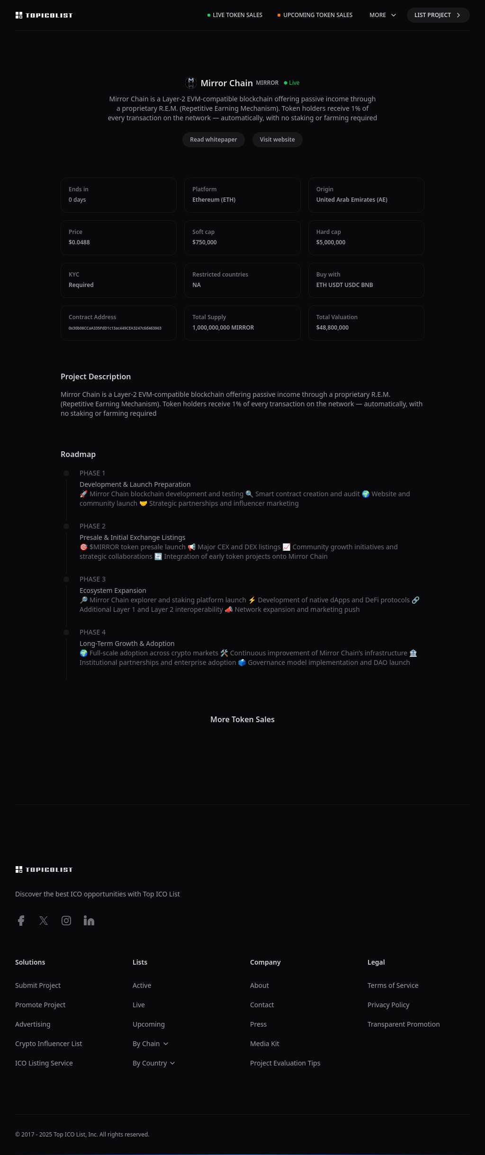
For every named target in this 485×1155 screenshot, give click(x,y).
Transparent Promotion (404, 1024)
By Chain (151, 1043)
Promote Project (40, 1004)
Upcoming (149, 1024)
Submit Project (38, 985)
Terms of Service (393, 985)
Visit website (277, 139)
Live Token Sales (235, 15)
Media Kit (264, 1043)
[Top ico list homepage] (44, 15)
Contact (262, 1004)
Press (258, 1024)
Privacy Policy (388, 1004)
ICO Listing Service (44, 1062)
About (259, 985)
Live (139, 1004)
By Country (154, 1062)
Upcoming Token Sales (315, 15)
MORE (383, 15)
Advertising (33, 1024)
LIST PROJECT (438, 15)
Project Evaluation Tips (285, 1062)
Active (142, 985)
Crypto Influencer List (48, 1043)
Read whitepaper (213, 139)
